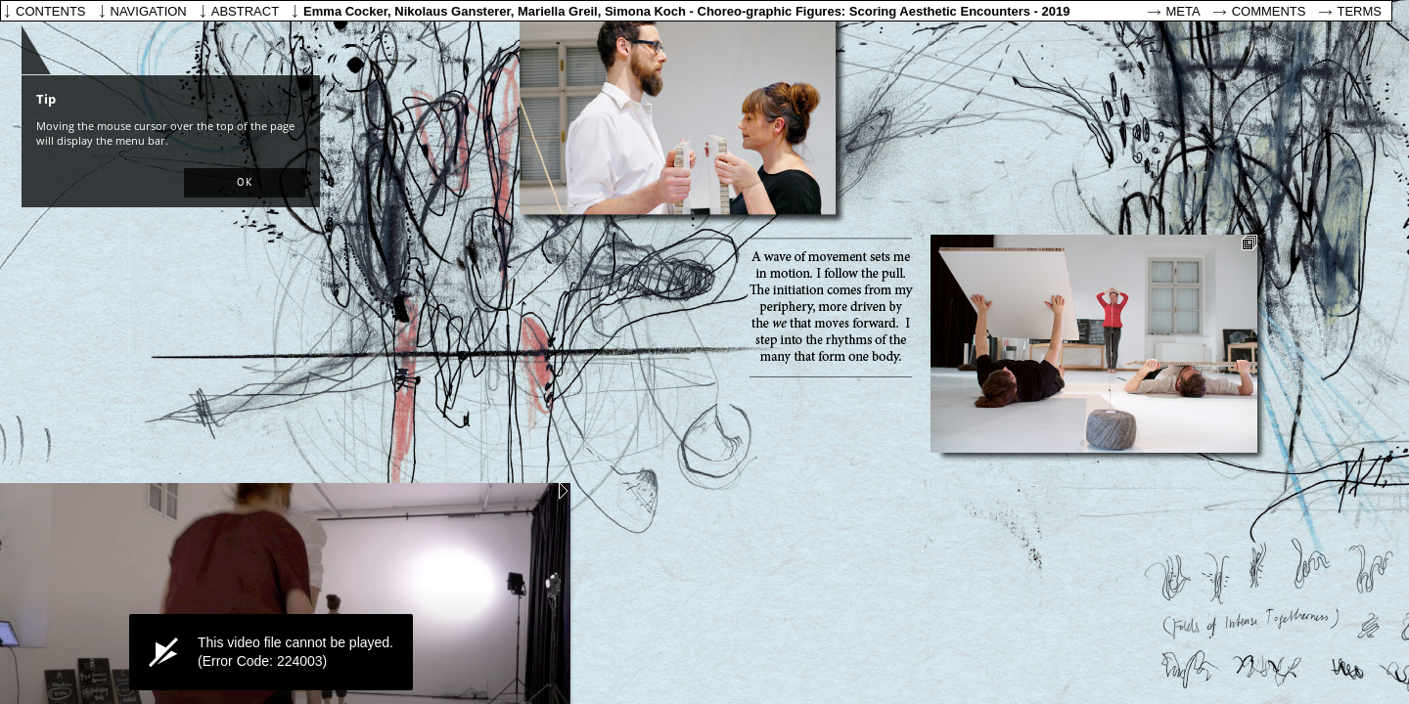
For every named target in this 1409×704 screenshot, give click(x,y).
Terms (1360, 11)
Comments (1269, 11)
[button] (244, 183)
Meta (1183, 11)
